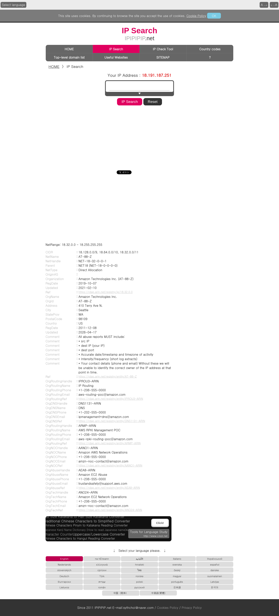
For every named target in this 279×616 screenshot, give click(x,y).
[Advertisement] (139, 136)
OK (214, 16)
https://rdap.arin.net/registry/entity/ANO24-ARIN (110, 510)
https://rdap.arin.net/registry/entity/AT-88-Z (107, 376)
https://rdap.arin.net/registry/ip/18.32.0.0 (105, 292)
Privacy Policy (192, 607)
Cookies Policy (167, 607)
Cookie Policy (196, 16)
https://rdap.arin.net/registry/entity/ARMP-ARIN (109, 443)
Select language (13, 5)
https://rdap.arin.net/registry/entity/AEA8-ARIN (109, 488)
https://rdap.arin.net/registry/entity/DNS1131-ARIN (111, 421)
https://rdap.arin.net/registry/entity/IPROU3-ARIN (110, 399)
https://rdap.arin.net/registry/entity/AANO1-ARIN (110, 465)
